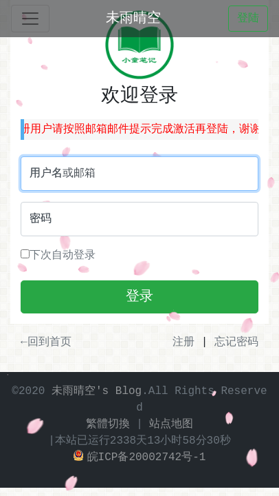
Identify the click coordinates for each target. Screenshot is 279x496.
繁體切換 (108, 424)
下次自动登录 (58, 255)
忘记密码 (236, 342)
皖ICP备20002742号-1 (140, 457)
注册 (183, 342)
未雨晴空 (133, 18)
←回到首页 (46, 342)
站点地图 (171, 424)
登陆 (248, 18)
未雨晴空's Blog (97, 391)
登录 (139, 296)
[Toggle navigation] (30, 18)
